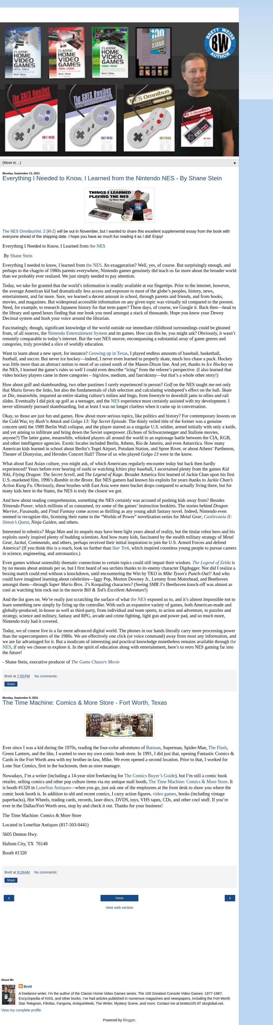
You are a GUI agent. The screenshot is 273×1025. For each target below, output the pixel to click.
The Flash (217, 747)
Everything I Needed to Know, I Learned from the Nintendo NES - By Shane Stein (112, 178)
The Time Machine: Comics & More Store (188, 781)
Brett (28, 986)
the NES (98, 246)
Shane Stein (21, 255)
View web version (119, 908)
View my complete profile (21, 1010)
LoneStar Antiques (53, 787)
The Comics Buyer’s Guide (149, 775)
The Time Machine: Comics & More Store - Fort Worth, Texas (84, 702)
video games (164, 793)
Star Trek (120, 547)
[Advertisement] (119, 13)
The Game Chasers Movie (95, 661)
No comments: (45, 676)
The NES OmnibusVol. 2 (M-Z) (29, 231)
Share (11, 684)
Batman (153, 747)
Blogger (129, 1020)
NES (115, 400)
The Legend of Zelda (211, 562)
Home (119, 898)
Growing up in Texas (108, 353)
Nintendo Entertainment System (77, 333)
